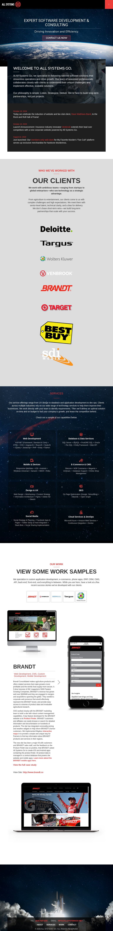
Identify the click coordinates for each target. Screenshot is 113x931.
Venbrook (66, 127)
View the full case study (24, 765)
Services (50, 925)
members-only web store (42, 140)
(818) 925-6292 (41, 921)
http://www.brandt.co (33, 772)
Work (61, 925)
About (40, 925)
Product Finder (30, 718)
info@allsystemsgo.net (70, 921)
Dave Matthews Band (81, 114)
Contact (72, 925)
